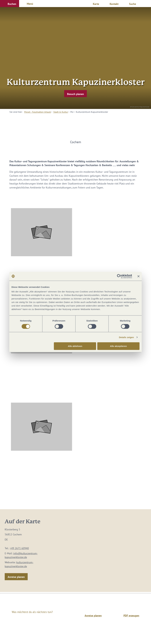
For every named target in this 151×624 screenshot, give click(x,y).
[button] (9, 3)
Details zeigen (126, 337)
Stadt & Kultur (60, 111)
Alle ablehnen (75, 346)
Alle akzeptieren (118, 346)
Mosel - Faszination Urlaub (37, 111)
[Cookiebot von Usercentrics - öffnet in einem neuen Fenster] (119, 276)
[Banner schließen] (138, 276)
